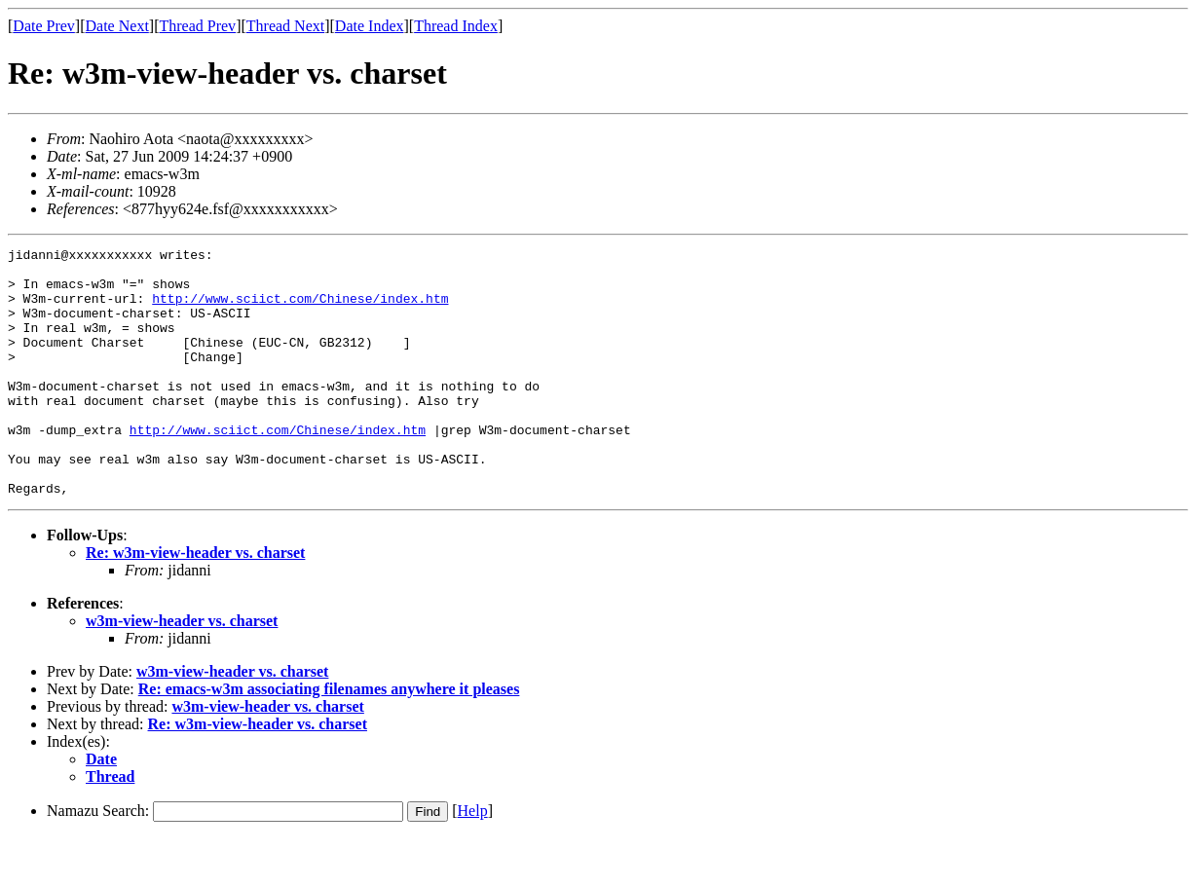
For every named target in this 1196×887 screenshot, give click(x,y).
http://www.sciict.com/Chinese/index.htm (300, 309)
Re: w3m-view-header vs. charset (195, 602)
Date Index (369, 26)
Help (473, 860)
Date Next (117, 26)
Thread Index (456, 26)
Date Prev (44, 26)
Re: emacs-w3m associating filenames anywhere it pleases (329, 738)
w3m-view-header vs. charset (182, 670)
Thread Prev (197, 26)
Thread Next (285, 26)
